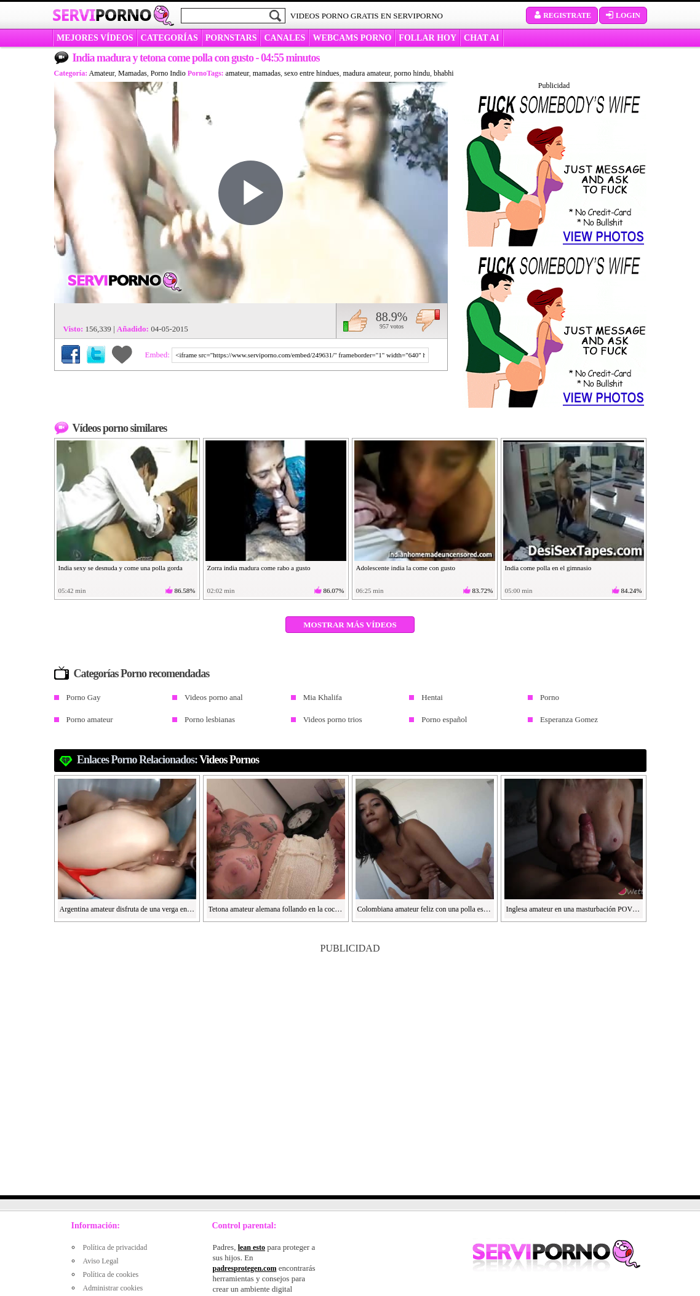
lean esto (251, 1247)
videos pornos (229, 759)
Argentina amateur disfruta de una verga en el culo (127, 909)
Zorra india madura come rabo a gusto (259, 567)
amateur (237, 73)
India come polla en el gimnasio (548, 567)
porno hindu (412, 73)
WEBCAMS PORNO (351, 37)
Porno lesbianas (210, 719)
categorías (169, 37)
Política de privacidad (115, 1247)
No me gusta (428, 320)
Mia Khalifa (322, 697)
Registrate (562, 15)
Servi (101, 15)
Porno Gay (83, 697)
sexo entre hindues (311, 73)
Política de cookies (111, 1274)
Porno (549, 697)
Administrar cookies (113, 1288)
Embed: (158, 354)
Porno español (444, 719)
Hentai (432, 697)
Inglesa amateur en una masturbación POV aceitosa (574, 909)
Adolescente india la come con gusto (406, 567)
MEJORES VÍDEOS (95, 37)
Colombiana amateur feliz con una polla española (425, 909)
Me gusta (355, 320)
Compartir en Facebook (71, 354)
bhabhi (444, 73)
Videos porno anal (214, 697)
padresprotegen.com (245, 1268)
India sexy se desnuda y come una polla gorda (120, 567)
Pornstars (231, 37)
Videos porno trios (332, 719)
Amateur (102, 73)
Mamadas (132, 73)
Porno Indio (168, 73)
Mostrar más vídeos (349, 624)
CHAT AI (481, 37)
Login (623, 15)
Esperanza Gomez (569, 719)
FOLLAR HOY (427, 37)
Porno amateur (89, 719)
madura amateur (366, 73)
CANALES (284, 37)
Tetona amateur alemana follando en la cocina (276, 909)
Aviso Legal (101, 1261)
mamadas (266, 73)
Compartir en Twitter (96, 354)
